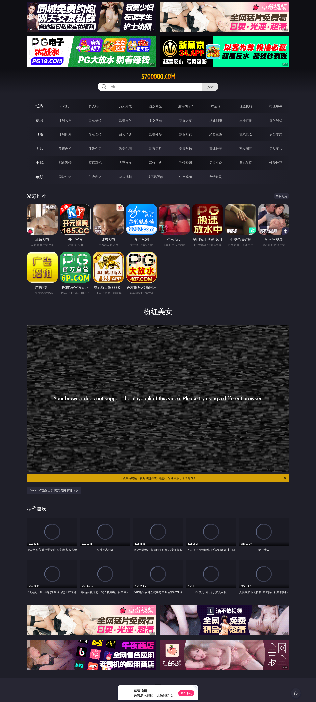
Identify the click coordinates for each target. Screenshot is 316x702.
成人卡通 (125, 134)
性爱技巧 (275, 162)
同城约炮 (65, 177)
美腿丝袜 (185, 148)
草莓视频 (125, 177)
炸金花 (215, 106)
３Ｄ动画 (155, 120)
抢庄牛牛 (275, 106)
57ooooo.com (158, 77)
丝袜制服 (215, 120)
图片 (39, 148)
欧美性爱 (155, 134)
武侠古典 (155, 162)
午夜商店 (95, 177)
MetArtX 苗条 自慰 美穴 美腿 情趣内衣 (54, 490)
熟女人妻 (185, 120)
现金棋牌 (245, 106)
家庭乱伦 (95, 162)
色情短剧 (215, 177)
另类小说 (215, 162)
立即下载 (186, 693)
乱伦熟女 (245, 134)
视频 (39, 120)
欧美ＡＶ (125, 120)
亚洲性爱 (65, 134)
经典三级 (215, 134)
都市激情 (65, 162)
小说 (39, 162)
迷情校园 (185, 162)
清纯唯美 (215, 148)
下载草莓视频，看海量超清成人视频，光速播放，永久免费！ (203, 478)
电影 (39, 134)
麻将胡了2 (185, 106)
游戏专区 (155, 106)
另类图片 (275, 148)
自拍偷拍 (95, 120)
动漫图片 (155, 148)
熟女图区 (245, 148)
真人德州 (95, 106)
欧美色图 (125, 148)
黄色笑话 (245, 162)
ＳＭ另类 (275, 120)
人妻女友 (125, 162)
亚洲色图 (95, 148)
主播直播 (245, 120)
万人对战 (125, 106)
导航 (39, 176)
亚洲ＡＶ (65, 120)
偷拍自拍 (95, 134)
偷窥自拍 (65, 148)
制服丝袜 (185, 134)
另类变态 (275, 134)
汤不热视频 (155, 177)
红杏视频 (185, 177)
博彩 (39, 106)
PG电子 (65, 106)
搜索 (210, 87)
